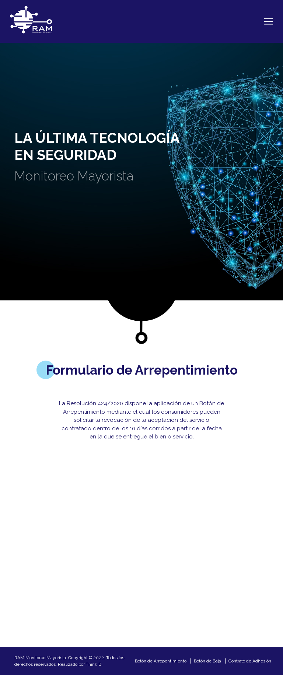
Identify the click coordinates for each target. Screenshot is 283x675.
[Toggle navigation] (268, 21)
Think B (93, 664)
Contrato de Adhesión (249, 661)
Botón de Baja (207, 661)
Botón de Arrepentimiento (160, 661)
